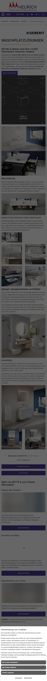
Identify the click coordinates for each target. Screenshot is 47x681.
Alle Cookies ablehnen (9, 667)
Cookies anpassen (8, 672)
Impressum (18, 678)
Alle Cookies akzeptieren (10, 662)
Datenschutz (28, 678)
